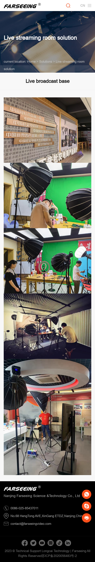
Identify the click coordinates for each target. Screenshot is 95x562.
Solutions (45, 61)
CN (82, 5)
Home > (32, 61)
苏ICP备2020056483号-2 (59, 556)
